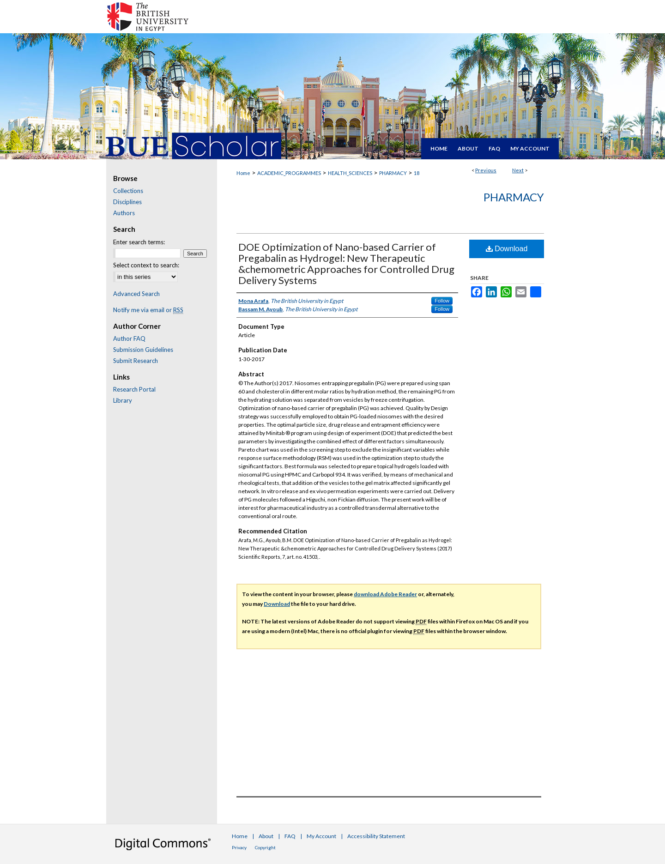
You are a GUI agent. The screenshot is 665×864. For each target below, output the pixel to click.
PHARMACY (393, 173)
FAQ (290, 836)
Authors (124, 213)
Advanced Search (136, 293)
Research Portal (134, 389)
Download (507, 249)
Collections (128, 190)
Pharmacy (514, 197)
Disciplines (127, 201)
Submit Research (135, 360)
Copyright (265, 847)
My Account (321, 836)
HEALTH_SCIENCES (350, 173)
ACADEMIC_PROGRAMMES (289, 173)
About (266, 836)
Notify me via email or (148, 310)
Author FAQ (129, 338)
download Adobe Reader (385, 594)
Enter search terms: (139, 242)
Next (518, 170)
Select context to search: (146, 265)
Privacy (239, 847)
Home (243, 173)
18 (416, 173)
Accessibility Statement (376, 836)
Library (122, 400)
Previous (485, 170)
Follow (442, 300)
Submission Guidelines (143, 349)
